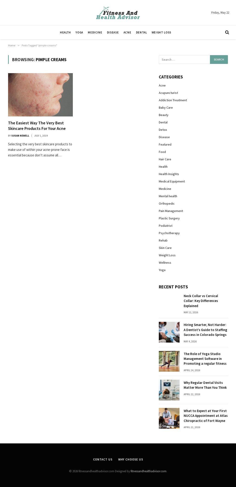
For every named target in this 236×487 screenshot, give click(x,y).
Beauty (163, 115)
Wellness (165, 262)
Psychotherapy (169, 233)
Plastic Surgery (169, 218)
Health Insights (169, 174)
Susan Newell (20, 135)
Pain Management (171, 211)
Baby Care (166, 107)
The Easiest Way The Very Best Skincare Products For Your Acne (37, 125)
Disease (113, 32)
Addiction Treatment (173, 100)
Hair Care (165, 159)
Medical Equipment (172, 181)
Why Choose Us (130, 459)
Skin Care (165, 248)
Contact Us (102, 459)
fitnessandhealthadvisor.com (148, 471)
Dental (141, 32)
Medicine (95, 32)
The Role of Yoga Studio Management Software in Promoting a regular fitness (205, 359)
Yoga (79, 32)
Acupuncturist (168, 93)
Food (162, 152)
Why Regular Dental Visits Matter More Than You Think (205, 385)
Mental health (168, 196)
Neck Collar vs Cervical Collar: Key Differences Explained (201, 301)
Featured (165, 144)
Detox (163, 130)
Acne (127, 32)
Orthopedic (167, 203)
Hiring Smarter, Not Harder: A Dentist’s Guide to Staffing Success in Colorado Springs (205, 330)
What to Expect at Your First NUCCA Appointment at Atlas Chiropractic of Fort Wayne (206, 416)
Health (65, 32)
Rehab (163, 240)
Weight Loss (161, 32)
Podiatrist (165, 226)
